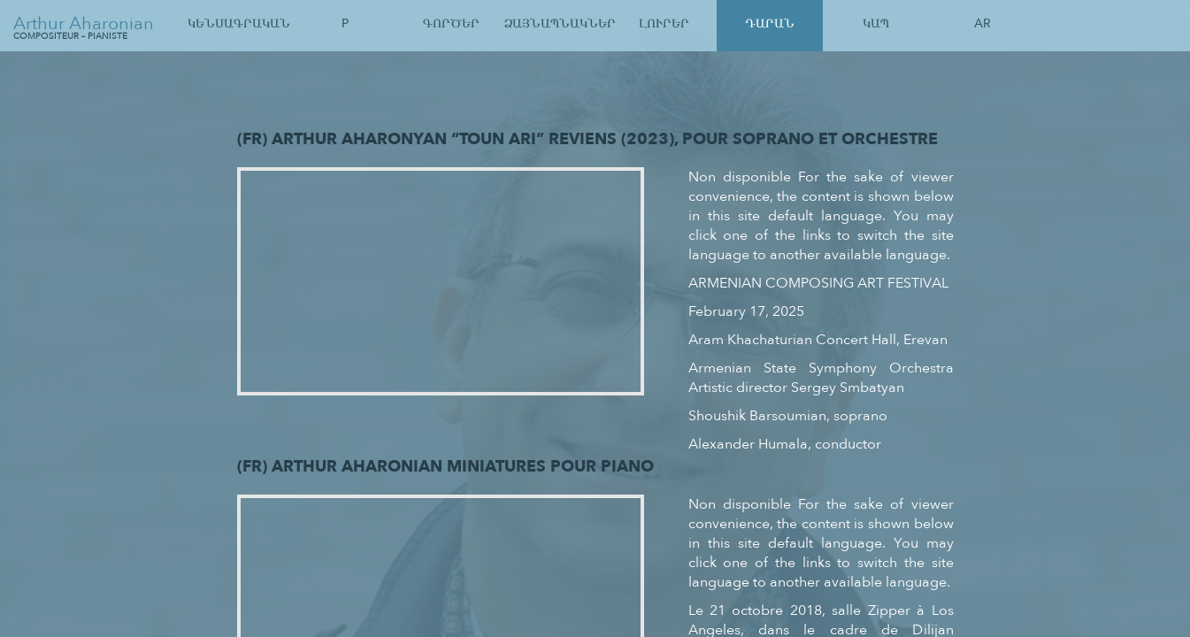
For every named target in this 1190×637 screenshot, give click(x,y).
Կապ (876, 23)
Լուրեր (664, 23)
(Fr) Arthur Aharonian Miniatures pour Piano (445, 466)
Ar (982, 23)
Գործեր (451, 23)
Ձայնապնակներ (557, 23)
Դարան (770, 23)
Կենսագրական (239, 23)
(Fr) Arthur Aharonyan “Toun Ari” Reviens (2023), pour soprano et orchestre (587, 139)
